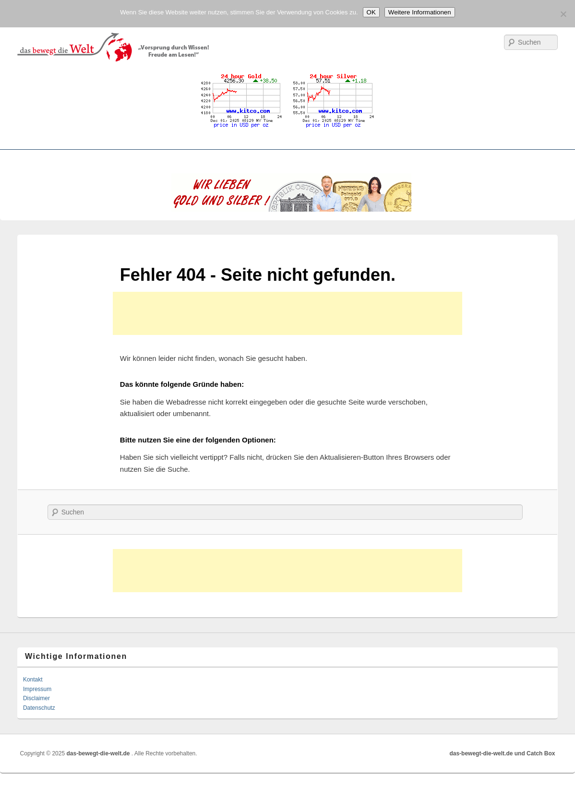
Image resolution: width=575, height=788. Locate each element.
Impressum (37, 689)
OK (371, 12)
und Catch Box (535, 753)
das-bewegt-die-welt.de (98, 753)
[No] (563, 14)
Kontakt (33, 679)
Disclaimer (36, 698)
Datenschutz (39, 707)
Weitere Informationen (419, 12)
